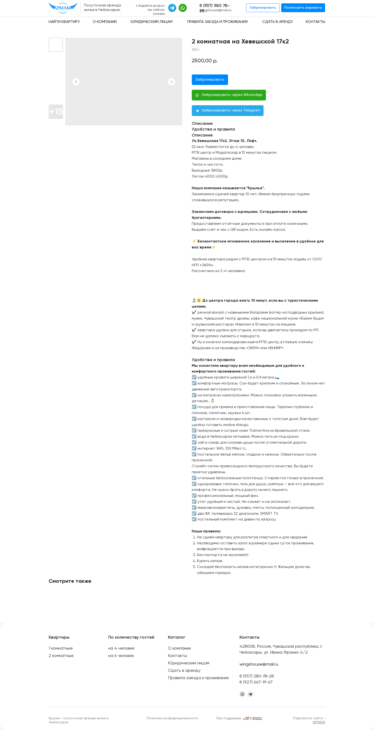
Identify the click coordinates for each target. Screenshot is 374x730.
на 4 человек (121, 648)
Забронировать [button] (209, 80)
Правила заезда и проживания (217, 22)
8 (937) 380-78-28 (256, 676)
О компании (105, 22)
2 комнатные (61, 656)
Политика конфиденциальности (172, 718)
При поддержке (228, 718)
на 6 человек (121, 656)
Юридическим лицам (151, 22)
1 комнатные (61, 648)
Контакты (315, 22)
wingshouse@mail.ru (215, 10)
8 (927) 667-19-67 (256, 682)
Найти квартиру (64, 22)
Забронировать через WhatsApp (232, 95)
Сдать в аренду (277, 22)
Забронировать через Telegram (231, 110)
